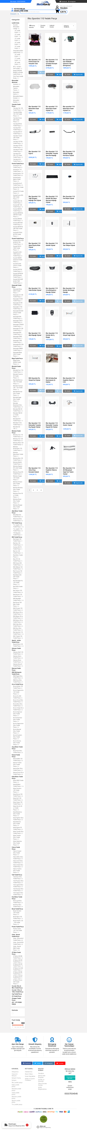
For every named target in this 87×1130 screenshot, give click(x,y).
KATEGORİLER (18, 9)
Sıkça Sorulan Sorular (42, 1084)
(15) (22, 666)
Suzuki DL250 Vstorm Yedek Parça (17, 265)
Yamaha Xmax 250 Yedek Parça (17, 119)
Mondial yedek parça (16, 1089)
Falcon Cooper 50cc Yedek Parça (17, 852)
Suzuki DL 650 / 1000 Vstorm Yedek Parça (17, 253)
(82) (22, 175)
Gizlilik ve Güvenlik (41, 1080)
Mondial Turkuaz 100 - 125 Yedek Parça (18, 387)
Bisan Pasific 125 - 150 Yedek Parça (18, 922)
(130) (22, 600)
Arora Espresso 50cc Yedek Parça (17, 719)
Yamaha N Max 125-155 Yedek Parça (17, 114)
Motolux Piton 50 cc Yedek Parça (18, 495)
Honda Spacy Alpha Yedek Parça (17, 179)
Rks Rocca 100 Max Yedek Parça (17, 604)
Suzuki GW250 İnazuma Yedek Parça (17, 259)
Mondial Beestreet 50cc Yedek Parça (18, 405)
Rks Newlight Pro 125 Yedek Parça (18, 582)
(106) (22, 634)
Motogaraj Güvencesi (52, 1045)
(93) (18, 845)
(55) (22, 796)
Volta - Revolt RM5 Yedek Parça (17, 948)
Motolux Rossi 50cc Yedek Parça (17, 501)
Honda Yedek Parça (18, 163)
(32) (22, 411)
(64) (22, 610)
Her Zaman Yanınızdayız (69, 1045)
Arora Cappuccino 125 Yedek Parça (18, 692)
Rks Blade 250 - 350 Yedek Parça (17, 576)
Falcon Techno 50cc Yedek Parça (17, 870)
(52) (18, 782)
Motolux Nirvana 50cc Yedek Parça (18, 489)
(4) (19, 48)
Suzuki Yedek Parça (18, 238)
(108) (18, 950)
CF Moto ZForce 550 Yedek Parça (17, 981)
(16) (22, 143)
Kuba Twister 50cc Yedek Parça (17, 837)
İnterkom (16, 84)
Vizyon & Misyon (14, 1075)
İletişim (20, 3)
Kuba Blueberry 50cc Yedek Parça (17, 813)
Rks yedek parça (17, 1082)
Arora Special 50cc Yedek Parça (17, 731)
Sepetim (63, 11)
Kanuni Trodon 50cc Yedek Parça (17, 764)
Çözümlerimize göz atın (71, 1077)
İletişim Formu (16, 1078)
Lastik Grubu (15, 23)
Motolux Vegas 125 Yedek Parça (17, 477)
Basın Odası (29, 1074)
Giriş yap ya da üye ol (66, 7)
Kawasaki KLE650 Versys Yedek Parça (18, 312)
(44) (18, 193)
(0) (17, 94)
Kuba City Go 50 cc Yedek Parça (17, 808)
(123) (22, 646)
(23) (18, 121)
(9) (19, 40)
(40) (22, 760)
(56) (18, 28)
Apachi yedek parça (16, 1101)
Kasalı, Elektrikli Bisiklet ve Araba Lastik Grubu (18, 72)
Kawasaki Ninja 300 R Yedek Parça (17, 290)
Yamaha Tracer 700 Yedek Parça (17, 137)
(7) (18, 90)
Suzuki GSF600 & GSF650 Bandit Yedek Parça (18, 275)
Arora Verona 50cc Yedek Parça (17, 742)
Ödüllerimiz (28, 1072)
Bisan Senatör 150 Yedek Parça (17, 912)
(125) (22, 527)
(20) (18, 116)
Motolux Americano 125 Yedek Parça (17, 448)
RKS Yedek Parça (17, 537)
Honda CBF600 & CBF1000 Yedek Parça (18, 228)
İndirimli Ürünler (52, 26)
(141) (18, 584)
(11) (19, 56)
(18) (20, 36)
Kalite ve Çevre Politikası (30, 1079)
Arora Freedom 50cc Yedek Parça (17, 736)
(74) (22, 207)
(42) (18, 378)
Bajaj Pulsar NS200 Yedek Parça (17, 362)
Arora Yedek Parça (17, 684)
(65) (22, 658)
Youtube (60, 1063)
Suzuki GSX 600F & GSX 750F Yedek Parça (18, 281)
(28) (18, 181)
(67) (18, 792)
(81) (18, 383)
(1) (17, 292)
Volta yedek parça (15, 1093)
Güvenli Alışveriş (35, 1044)
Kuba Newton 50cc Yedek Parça (17, 823)
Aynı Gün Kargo (18, 1044)
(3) (21, 151)
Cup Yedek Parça (17, 994)
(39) (18, 395)
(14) (19, 44)
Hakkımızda (13, 3)
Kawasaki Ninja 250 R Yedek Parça (17, 354)
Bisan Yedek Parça (17, 909)
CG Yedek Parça (16, 996)
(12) (22, 157)
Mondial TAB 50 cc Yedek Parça (17, 414)
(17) (18, 932)
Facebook (63, 1)
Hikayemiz (15, 1072)
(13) (19, 32)
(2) (21, 74)
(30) (22, 516)
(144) (22, 110)
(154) (22, 786)
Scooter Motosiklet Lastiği (16, 26)
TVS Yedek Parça (17, 523)
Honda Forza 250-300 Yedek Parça (18, 197)
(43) (22, 531)
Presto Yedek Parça (18, 926)
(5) (18, 98)
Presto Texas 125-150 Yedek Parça (17, 930)
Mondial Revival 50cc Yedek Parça (17, 393)
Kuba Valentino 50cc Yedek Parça (17, 843)
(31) (18, 497)
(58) (18, 189)
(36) (22, 862)
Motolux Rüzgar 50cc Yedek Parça (17, 506)
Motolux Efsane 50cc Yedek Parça (17, 483)
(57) (22, 545)
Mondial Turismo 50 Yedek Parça (18, 376)
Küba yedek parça (15, 1085)
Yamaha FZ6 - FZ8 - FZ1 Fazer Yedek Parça (18, 155)
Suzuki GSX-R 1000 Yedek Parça (17, 248)
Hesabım (41, 1073)
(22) (18, 364)
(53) (22, 52)
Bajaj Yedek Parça (17, 358)
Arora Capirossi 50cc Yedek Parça (17, 713)
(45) (22, 654)
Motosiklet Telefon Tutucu (16, 88)
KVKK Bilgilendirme (42, 1088)
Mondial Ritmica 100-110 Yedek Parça (17, 381)
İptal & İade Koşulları (41, 1076)
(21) (18, 78)
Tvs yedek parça (17, 1104)
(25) (19, 64)
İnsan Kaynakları (30, 1076)
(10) (18, 250)
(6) (21, 161)
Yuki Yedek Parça (17, 875)
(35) (22, 407)
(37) (18, 401)
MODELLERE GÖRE (19, 11)
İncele (33, 72)
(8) (19, 84)
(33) (18, 485)
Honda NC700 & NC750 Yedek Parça (17, 234)
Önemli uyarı (12, 1124)
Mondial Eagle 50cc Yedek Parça (17, 399)
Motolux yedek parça (16, 1097)
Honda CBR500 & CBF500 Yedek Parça (18, 214)
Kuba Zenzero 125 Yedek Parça (17, 790)
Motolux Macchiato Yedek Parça (18, 454)
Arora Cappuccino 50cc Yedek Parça (18, 725)
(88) (22, 940)
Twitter (37, 1063)
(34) (18, 503)
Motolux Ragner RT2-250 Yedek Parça (17, 468)
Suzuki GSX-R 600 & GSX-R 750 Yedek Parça (18, 242)
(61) (22, 372)
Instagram (72, 1)
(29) (22, 185)
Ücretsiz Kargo (43, 26)
